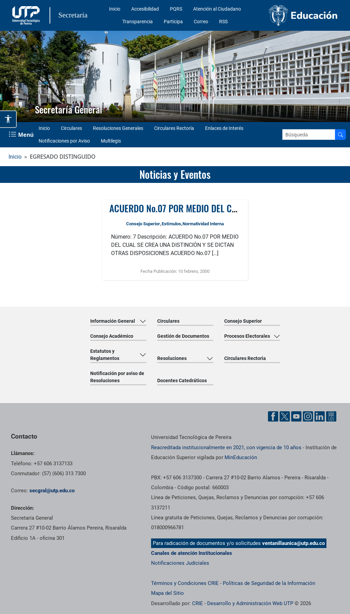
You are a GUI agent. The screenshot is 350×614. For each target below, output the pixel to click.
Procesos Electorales (247, 336)
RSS (223, 21)
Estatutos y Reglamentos (104, 354)
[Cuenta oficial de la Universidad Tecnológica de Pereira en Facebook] (273, 416)
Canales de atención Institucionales (191, 553)
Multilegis (111, 141)
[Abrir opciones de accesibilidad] (8, 119)
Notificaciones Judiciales (180, 563)
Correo (201, 21)
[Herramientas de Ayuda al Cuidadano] (331, 416)
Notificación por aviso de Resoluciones (117, 377)
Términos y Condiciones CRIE (185, 583)
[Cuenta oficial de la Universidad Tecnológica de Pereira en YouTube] (296, 416)
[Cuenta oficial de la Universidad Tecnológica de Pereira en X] (285, 416)
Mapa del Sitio (167, 593)
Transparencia (137, 21)
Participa (173, 21)
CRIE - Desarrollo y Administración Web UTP (242, 603)
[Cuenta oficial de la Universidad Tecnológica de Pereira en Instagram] (308, 416)
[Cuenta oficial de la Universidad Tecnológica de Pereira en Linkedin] (319, 416)
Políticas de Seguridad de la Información (269, 583)
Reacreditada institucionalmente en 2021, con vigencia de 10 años (226, 447)
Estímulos (171, 223)
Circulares (71, 128)
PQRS (176, 9)
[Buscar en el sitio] (340, 134)
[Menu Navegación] (22, 134)
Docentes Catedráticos (182, 380)
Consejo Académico (111, 336)
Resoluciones (172, 358)
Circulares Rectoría (174, 128)
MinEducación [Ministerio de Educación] (241, 457)
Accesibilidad (145, 9)
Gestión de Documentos (183, 336)
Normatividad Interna (203, 223)
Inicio (114, 9)
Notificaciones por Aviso (64, 141)
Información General (112, 321)
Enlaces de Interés (224, 128)
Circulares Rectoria (245, 358)
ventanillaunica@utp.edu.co (293, 543)
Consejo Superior (143, 223)
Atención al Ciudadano (217, 9)
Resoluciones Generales (118, 128)
